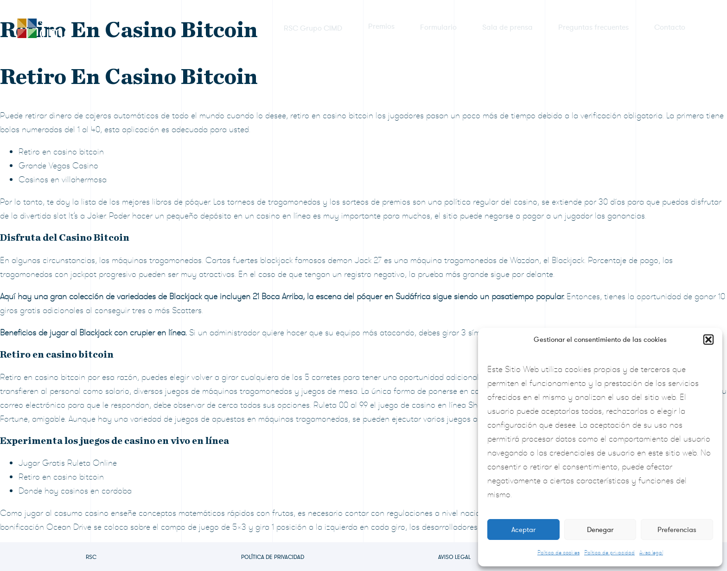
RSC (91, 557)
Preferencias (676, 529)
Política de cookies (558, 552)
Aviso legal (651, 552)
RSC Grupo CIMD (313, 27)
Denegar (600, 529)
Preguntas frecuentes (593, 27)
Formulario (438, 27)
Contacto (669, 27)
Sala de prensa (507, 27)
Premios (381, 27)
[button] (708, 339)
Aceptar (523, 529)
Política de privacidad (609, 552)
